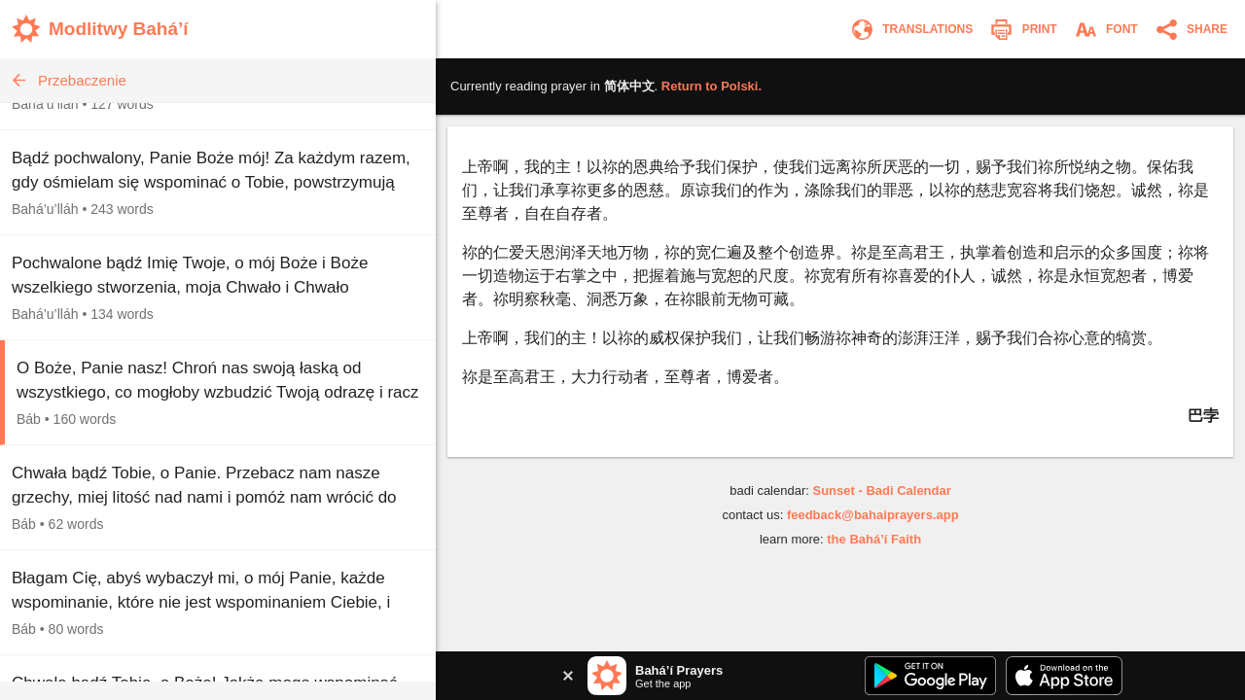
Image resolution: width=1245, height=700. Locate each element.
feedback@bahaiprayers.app (873, 515)
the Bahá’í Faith (874, 539)
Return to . (711, 86)
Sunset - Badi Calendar (881, 490)
